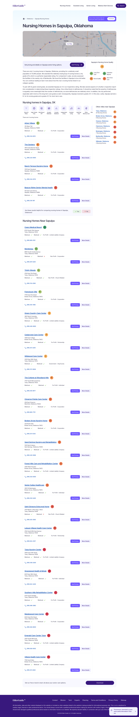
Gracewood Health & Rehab (35, 571)
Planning (85, 700)
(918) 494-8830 (30, 627)
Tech (70, 700)
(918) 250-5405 (30, 498)
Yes (77, 211)
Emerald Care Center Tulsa (35, 635)
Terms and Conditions (98, 700)
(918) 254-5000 (30, 477)
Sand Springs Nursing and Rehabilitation (40, 442)
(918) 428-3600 (30, 326)
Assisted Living (78, 6)
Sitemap (123, 700)
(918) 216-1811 (30, 201)
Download (111, 18)
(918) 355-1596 (30, 305)
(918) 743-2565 (30, 283)
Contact (55, 700)
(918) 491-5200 (30, 262)
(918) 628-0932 (30, 649)
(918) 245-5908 (30, 455)
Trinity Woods (30, 270)
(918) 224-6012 (30, 136)
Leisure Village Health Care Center (38, 528)
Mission (63, 700)
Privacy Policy (113, 700)
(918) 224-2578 (30, 179)
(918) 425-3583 (30, 520)
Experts (77, 700)
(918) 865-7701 (30, 412)
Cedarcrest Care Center (34, 335)
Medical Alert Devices (105, 6)
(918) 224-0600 (30, 158)
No (86, 211)
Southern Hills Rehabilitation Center (39, 592)
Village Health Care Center (35, 657)
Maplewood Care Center (34, 614)
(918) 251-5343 (30, 434)
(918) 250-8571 (30, 391)
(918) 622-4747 (30, 541)
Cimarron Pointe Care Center (36, 399)
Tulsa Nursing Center (33, 549)
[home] (19, 6)
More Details (85, 136)
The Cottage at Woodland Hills (37, 377)
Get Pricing (77, 65)
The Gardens (30, 144)
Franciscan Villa (31, 292)
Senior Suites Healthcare (34, 485)
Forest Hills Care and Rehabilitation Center (41, 463)
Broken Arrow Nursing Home (36, 421)
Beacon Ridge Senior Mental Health (39, 187)
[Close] (135, 711)
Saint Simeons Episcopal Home (37, 506)
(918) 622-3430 (30, 584)
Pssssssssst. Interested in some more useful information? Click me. (123, 711)
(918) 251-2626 (30, 670)
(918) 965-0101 (30, 240)
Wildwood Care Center (34, 356)
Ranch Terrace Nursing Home (36, 166)
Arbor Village (30, 123)
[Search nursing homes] (121, 6)
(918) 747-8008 (30, 369)
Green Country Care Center (35, 313)
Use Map (69, 44)
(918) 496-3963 (30, 606)
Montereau (29, 249)
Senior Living (90, 6)
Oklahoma (30, 18)
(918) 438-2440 (30, 563)
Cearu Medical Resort (33, 227)
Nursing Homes (65, 6)
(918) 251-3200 (30, 348)
